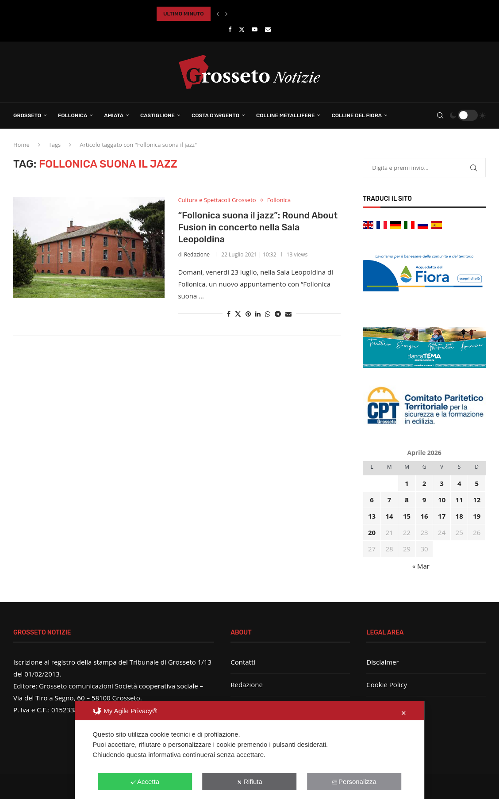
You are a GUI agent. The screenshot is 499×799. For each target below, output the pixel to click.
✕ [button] (404, 713)
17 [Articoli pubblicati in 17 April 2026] (441, 516)
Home (21, 145)
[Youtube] (254, 29)
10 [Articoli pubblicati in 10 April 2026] (441, 499)
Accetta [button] (145, 781)
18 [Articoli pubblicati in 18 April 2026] (459, 516)
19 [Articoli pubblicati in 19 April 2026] (476, 516)
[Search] (440, 115)
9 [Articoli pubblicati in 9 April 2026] (424, 499)
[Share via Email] (288, 314)
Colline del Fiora (356, 115)
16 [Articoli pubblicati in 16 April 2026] (424, 516)
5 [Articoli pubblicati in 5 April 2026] (477, 483)
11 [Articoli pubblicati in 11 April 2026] (459, 499)
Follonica (72, 115)
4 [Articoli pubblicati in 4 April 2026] (459, 483)
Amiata (113, 115)
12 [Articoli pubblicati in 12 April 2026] (476, 499)
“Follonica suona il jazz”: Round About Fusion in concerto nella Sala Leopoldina (258, 227)
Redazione (197, 254)
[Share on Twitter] (238, 314)
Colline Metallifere (285, 115)
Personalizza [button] (354, 781)
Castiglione (157, 115)
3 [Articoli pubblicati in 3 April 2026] (442, 483)
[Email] (268, 29)
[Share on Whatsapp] (267, 314)
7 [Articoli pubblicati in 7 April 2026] (390, 499)
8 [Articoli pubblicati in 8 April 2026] (407, 499)
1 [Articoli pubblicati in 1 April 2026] (407, 483)
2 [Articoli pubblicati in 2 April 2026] (424, 483)
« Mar (421, 566)
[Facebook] (229, 29)
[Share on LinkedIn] (258, 314)
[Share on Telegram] (278, 314)
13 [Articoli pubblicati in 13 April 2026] (372, 516)
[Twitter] (242, 29)
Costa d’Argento (215, 115)
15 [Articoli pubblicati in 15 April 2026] (407, 516)
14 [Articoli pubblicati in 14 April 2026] (389, 516)
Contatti (242, 662)
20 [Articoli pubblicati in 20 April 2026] (372, 532)
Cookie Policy (386, 684)
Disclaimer (382, 662)
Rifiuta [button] (249, 781)
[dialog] (249, 750)
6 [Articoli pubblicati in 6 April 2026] (372, 499)
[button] (217, 14)
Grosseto (27, 115)
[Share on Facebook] (228, 314)
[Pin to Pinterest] (248, 314)
